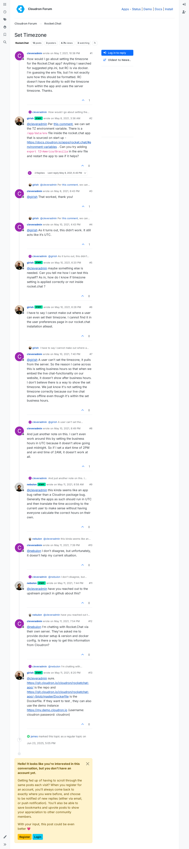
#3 (90, 191)
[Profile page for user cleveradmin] (19, 55)
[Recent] (5, 12)
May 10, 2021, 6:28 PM (68, 307)
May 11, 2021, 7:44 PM (70, 583)
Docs (158, 9)
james (34, 736)
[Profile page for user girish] (19, 120)
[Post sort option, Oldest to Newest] (117, 60)
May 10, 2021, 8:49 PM (67, 428)
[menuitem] (184, 5)
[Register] (184, 12)
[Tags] (5, 20)
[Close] (87, 763)
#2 (90, 118)
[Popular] (5, 27)
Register (24, 836)
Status (136, 9)
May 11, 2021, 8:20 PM (67, 672)
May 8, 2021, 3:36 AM (67, 118)
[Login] (184, 5)
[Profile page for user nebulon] (19, 487)
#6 (90, 307)
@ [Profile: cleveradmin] (37, 124)
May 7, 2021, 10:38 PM (67, 53)
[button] (5, 837)
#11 (90, 583)
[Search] (5, 42)
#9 (90, 484)
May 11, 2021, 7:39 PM (67, 545)
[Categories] (5, 5)
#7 (91, 354)
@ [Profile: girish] (32, 197)
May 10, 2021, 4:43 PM (67, 224)
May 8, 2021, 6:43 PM (67, 191)
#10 (90, 545)
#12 (90, 621)
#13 (90, 672)
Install (169, 9)
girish (30, 118)
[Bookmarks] (5, 35)
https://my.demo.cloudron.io (47, 710)
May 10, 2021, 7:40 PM (67, 354)
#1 (91, 53)
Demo (147, 9)
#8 (90, 428)
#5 (90, 262)
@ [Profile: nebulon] (34, 551)
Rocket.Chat (22, 42)
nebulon (32, 484)
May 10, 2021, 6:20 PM (68, 262)
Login (37, 836)
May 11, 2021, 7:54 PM (67, 621)
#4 (90, 224)
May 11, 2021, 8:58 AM (71, 484)
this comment (63, 124)
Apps (125, 9)
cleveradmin (34, 53)
